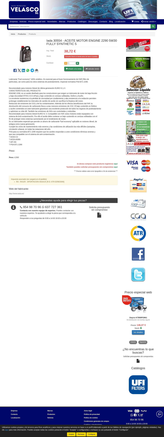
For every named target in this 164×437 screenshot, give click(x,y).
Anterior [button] (133, 342)
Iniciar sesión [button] (148, 21)
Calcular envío (92, 69)
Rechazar (81, 434)
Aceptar (71, 434)
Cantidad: (50, 63)
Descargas (93, 21)
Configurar (91, 434)
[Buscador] (79, 26)
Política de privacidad (92, 414)
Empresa (14, 21)
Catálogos (82, 21)
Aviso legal (88, 411)
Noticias (23, 21)
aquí (116, 164)
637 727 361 (52, 207)
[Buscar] (153, 26)
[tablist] (138, 319)
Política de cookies (91, 418)
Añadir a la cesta (73, 69)
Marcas (62, 21)
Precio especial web (36, 21)
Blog (111, 21)
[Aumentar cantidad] (77, 63)
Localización (120, 21)
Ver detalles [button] (138, 332)
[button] (36, 71)
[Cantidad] (71, 63)
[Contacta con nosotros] (159, 414)
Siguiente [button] (143, 342)
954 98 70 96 (32, 207)
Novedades (52, 21)
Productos (71, 21)
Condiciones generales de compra (96, 421)
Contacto (103, 21)
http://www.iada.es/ (16, 193)
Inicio (13, 34)
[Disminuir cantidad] (65, 63)
